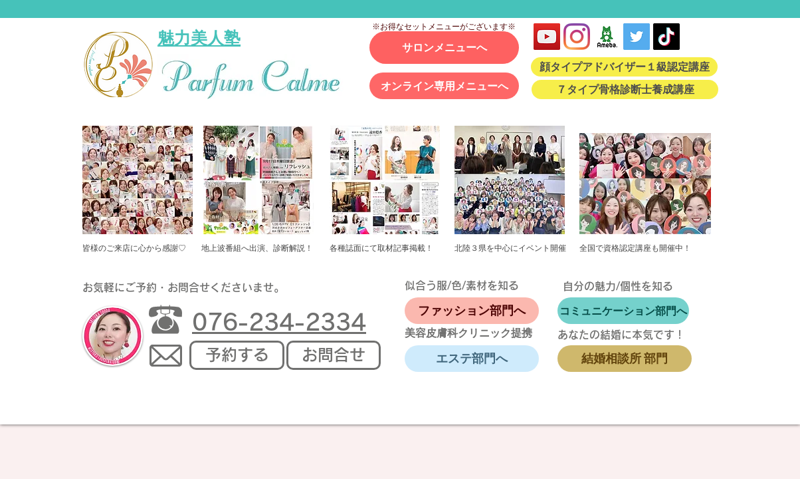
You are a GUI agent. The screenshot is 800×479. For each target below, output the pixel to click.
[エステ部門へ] (472, 358)
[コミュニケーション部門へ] (623, 310)
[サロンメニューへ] (444, 47)
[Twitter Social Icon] (636, 36)
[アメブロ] (606, 36)
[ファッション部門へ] (472, 310)
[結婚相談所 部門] (624, 358)
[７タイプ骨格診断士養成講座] (625, 89)
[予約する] (236, 355)
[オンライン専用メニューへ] (444, 86)
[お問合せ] (333, 355)
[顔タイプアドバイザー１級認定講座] (624, 67)
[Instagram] (576, 36)
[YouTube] (547, 36)
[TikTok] (666, 36)
